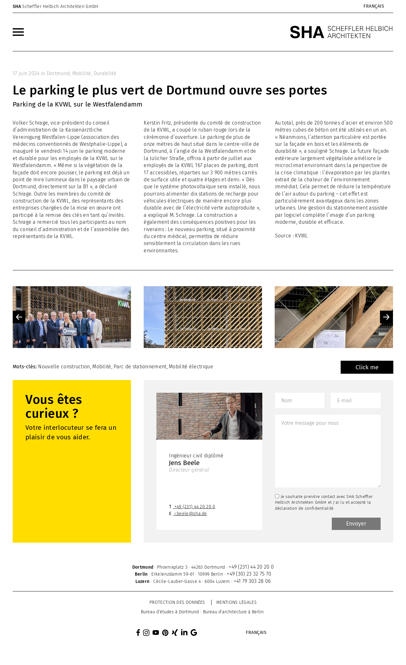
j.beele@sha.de (190, 514)
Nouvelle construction (64, 367)
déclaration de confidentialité (304, 508)
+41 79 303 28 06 (252, 582)
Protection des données (177, 603)
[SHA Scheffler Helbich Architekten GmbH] (341, 32)
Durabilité (105, 73)
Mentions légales (236, 603)
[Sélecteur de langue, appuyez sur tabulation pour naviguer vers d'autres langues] (373, 6)
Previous (19, 317)
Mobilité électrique (191, 367)
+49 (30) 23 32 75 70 (249, 574)
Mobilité (81, 73)
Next (386, 317)
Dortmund (58, 73)
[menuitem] (18, 32)
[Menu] (18, 32)
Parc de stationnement (140, 367)
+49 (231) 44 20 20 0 (194, 507)
